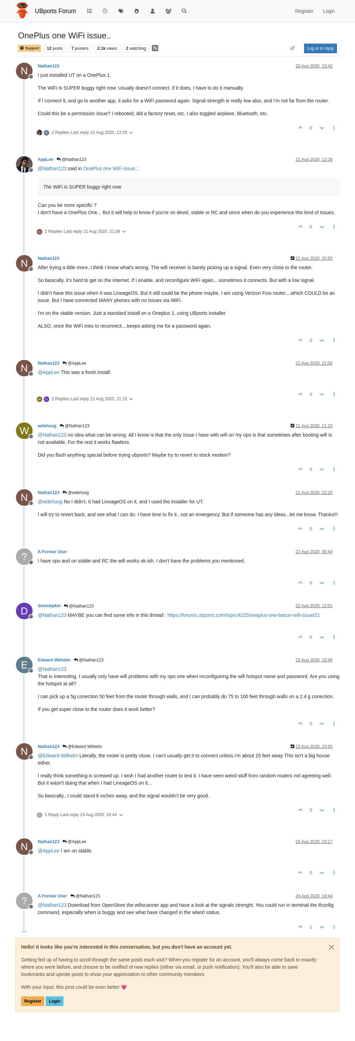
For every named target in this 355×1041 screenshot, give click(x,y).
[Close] (331, 947)
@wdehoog (75, 492)
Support (29, 48)
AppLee (45, 159)
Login (54, 1001)
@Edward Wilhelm (82, 746)
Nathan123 (48, 66)
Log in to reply (320, 48)
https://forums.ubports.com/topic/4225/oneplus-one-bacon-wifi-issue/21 (243, 615)
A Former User (52, 551)
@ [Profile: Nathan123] (52, 168)
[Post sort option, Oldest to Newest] (292, 48)
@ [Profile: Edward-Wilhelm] (58, 755)
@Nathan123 (71, 159)
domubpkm (49, 605)
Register (32, 1001)
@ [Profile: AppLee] (49, 372)
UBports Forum (55, 11)
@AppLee (74, 363)
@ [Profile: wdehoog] (50, 501)
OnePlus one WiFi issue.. (110, 168)
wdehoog (47, 425)
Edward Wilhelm (54, 660)
